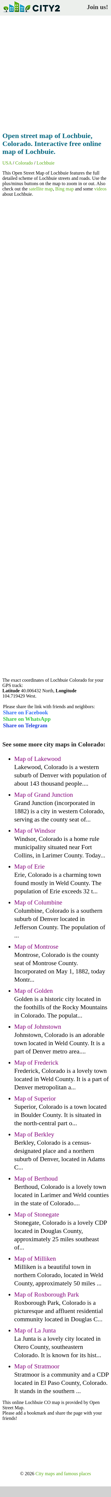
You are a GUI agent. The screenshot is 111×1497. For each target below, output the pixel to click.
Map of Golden (33, 990)
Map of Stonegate (36, 1214)
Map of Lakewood (37, 758)
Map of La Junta (35, 1330)
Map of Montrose (36, 946)
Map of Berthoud (36, 1178)
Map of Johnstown (37, 1026)
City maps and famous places (63, 1473)
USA (7, 162)
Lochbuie (45, 162)
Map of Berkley (34, 1134)
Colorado (24, 162)
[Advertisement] (55, 72)
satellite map (41, 188)
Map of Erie (29, 866)
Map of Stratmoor (36, 1366)
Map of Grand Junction (43, 794)
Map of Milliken (35, 1258)
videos (100, 188)
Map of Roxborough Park (46, 1294)
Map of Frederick (36, 1062)
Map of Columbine (38, 902)
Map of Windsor (35, 830)
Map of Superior (35, 1098)
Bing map (64, 188)
